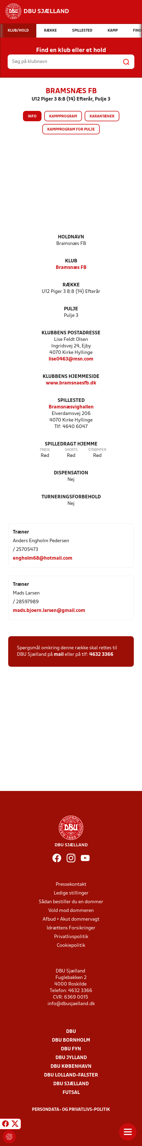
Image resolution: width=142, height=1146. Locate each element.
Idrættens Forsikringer (71, 928)
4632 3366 (101, 654)
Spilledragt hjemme (71, 444)
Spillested (71, 400)
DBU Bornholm (71, 1040)
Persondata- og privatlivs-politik (71, 1110)
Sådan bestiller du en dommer (71, 902)
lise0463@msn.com (71, 359)
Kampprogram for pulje (71, 129)
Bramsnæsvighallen (71, 407)
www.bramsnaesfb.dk (71, 383)
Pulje (71, 309)
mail (59, 654)
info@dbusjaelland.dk (71, 1004)
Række (71, 285)
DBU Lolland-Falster (71, 1075)
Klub (71, 261)
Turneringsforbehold (71, 497)
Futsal (71, 1092)
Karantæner (102, 116)
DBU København (71, 1066)
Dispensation (71, 473)
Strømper (97, 450)
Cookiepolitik (71, 945)
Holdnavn (71, 237)
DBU (71, 1031)
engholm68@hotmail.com (42, 558)
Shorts (71, 450)
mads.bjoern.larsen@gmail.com (49, 610)
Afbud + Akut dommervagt (71, 919)
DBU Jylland (71, 1058)
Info (32, 116)
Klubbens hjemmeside (71, 376)
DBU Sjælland (71, 1084)
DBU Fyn (71, 1049)
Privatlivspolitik (71, 937)
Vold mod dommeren (71, 910)
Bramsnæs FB (71, 267)
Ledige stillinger (71, 893)
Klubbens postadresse (71, 333)
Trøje (45, 450)
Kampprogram (63, 116)
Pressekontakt (71, 884)
